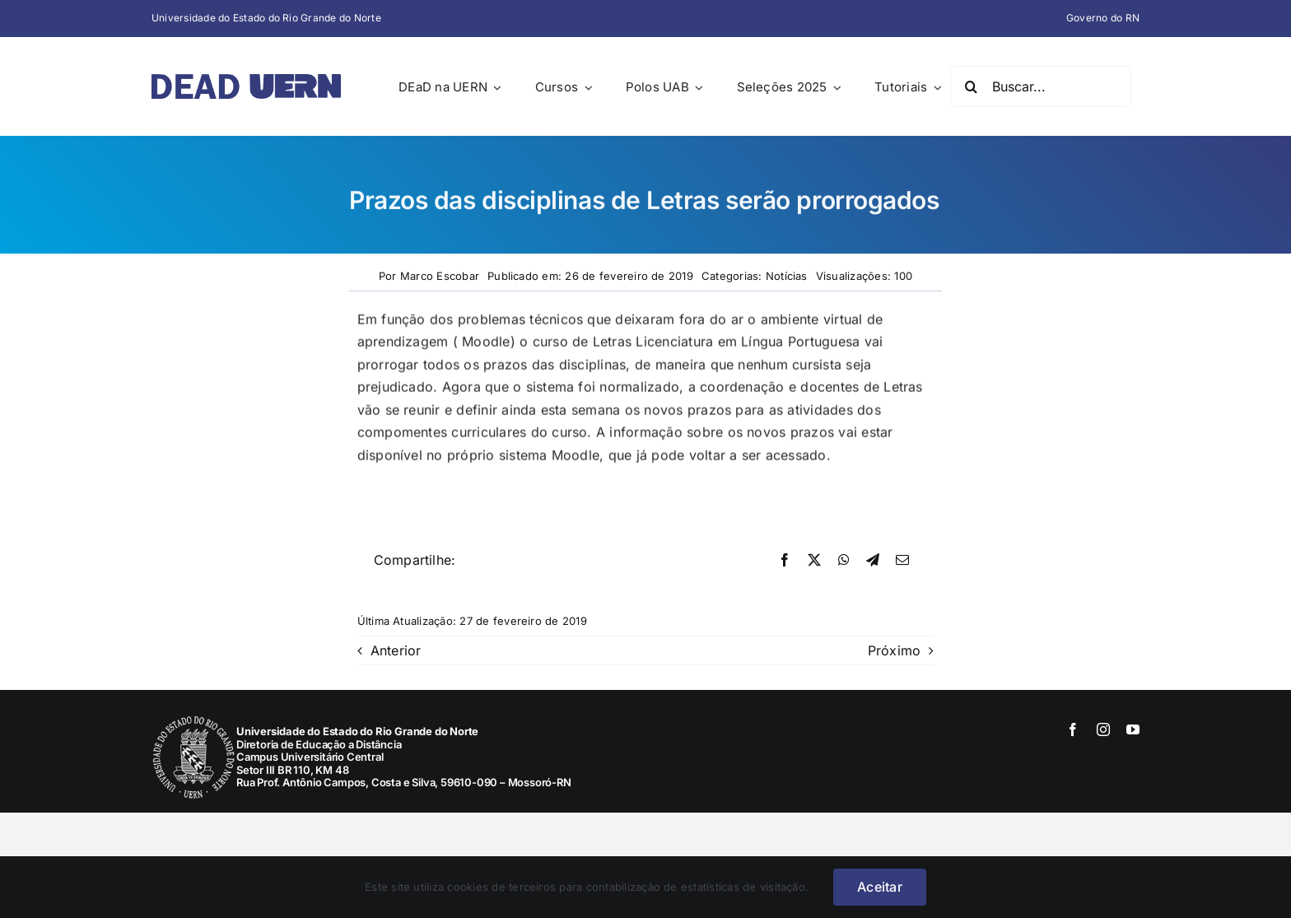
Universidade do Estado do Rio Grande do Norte (266, 18)
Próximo (894, 650)
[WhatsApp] (844, 560)
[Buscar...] (1040, 86)
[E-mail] (902, 560)
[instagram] (1103, 729)
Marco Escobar (439, 275)
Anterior (396, 650)
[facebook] (1072, 729)
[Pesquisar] (970, 86)
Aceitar (879, 886)
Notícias (787, 275)
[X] (814, 560)
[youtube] (1133, 729)
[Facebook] (784, 560)
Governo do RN (1103, 18)
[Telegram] (873, 560)
